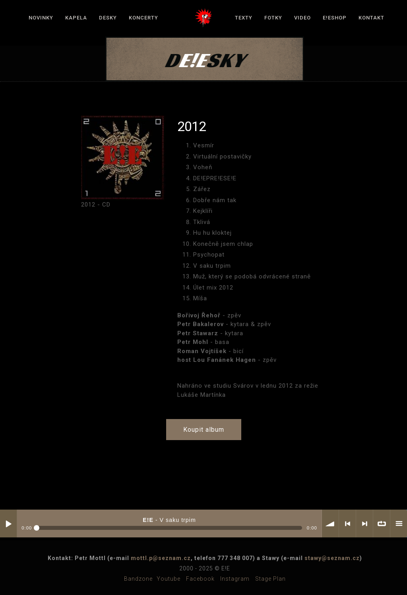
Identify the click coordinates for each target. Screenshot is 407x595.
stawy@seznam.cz (332, 558)
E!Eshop (335, 18)
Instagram (235, 579)
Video (302, 18)
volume (330, 523)
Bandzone (138, 579)
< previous (347, 523)
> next (364, 523)
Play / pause (8, 523)
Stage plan (270, 579)
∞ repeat (381, 523)
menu (398, 523)
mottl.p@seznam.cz (161, 558)
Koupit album (203, 429)
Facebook (200, 579)
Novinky (41, 18)
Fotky (273, 18)
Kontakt (371, 18)
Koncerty (143, 18)
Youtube (168, 579)
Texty (243, 18)
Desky (108, 18)
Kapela (76, 18)
